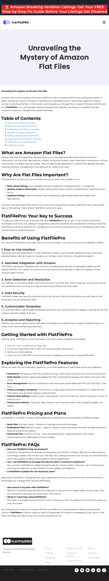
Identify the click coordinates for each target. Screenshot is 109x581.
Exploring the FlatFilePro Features (24, 139)
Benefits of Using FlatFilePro (21, 132)
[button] (104, 22)
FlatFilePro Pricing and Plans (21, 142)
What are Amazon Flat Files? (21, 123)
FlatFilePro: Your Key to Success (23, 129)
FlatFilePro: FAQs (16, 145)
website (20, 345)
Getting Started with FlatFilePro (23, 136)
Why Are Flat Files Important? (22, 126)
